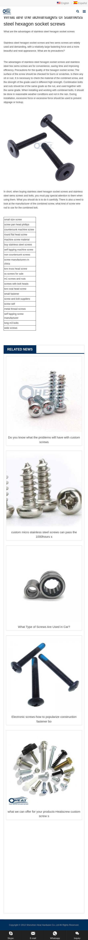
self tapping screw (13, 314)
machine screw (26, 229)
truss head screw (18, 268)
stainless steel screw (20, 244)
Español (80, 3)
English (63, 3)
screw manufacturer (14, 259)
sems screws (62, 42)
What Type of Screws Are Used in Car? (44, 626)
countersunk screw (19, 254)
